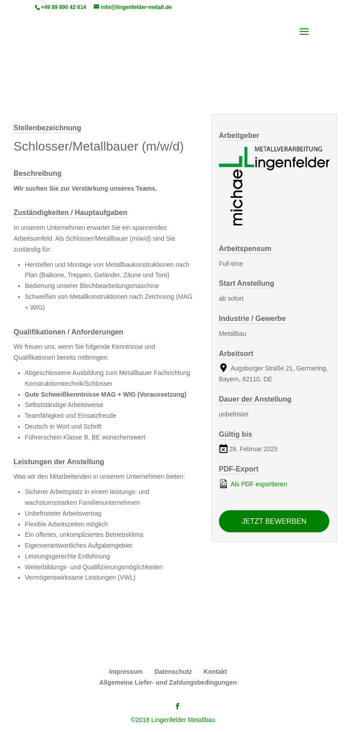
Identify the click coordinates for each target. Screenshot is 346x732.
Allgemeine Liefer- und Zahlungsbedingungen (168, 682)
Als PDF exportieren (253, 483)
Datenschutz (173, 671)
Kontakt (215, 671)
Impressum (126, 671)
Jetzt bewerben (274, 521)
